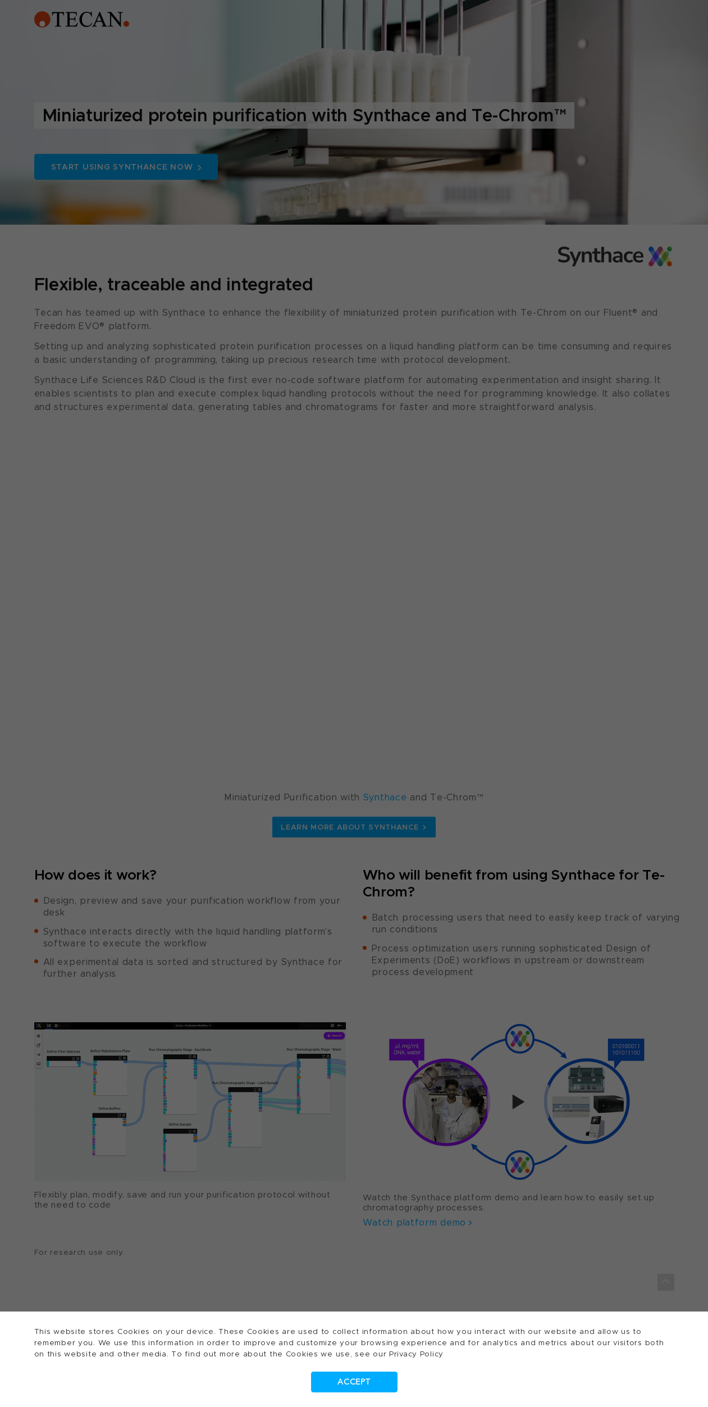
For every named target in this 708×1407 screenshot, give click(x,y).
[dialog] (354, 703)
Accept (353, 1382)
